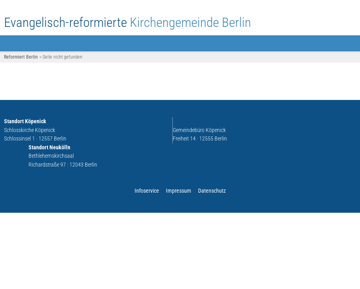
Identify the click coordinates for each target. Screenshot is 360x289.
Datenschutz (212, 190)
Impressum (178, 190)
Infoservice (147, 190)
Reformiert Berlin (21, 57)
